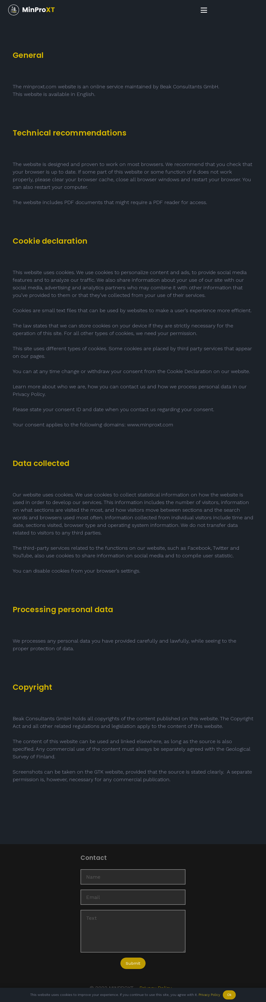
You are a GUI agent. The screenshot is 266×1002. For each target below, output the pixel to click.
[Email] (133, 897)
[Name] (133, 876)
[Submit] (133, 963)
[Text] (133, 931)
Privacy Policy (209, 995)
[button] (204, 10)
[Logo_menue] (31, 10)
